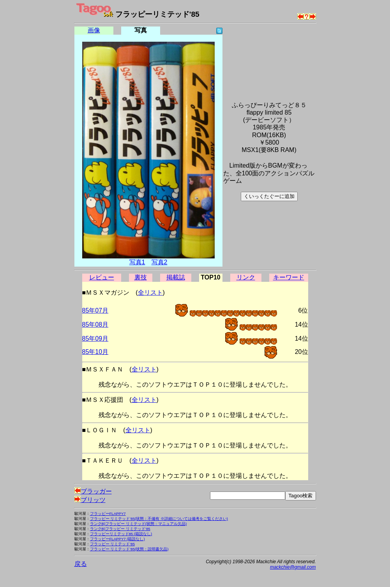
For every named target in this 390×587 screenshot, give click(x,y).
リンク (245, 277)
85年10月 (95, 351)
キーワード (288, 277)
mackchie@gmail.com (293, 567)
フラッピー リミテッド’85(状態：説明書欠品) (129, 549)
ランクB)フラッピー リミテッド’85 (120, 529)
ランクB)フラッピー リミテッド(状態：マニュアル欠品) (138, 524)
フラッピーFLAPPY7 (108, 513)
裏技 (140, 277)
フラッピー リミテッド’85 (112, 544)
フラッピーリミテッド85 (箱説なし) (121, 534)
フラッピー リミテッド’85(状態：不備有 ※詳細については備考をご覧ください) (159, 518)
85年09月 (95, 338)
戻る (80, 563)
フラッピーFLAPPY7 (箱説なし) (117, 539)
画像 (94, 30)
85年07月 (95, 310)
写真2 (160, 262)
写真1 (137, 262)
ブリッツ (90, 500)
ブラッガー (93, 491)
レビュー (101, 277)
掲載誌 (175, 277)
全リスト (150, 292)
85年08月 (95, 324)
